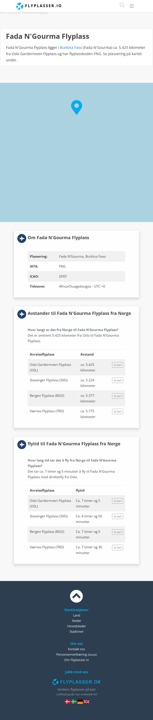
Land (76, 615)
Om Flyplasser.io (76, 660)
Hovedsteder (76, 626)
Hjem (2, 12)
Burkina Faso (13, 12)
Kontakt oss (76, 649)
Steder (76, 621)
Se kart (118, 365)
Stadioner (77, 631)
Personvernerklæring (71, 654)
